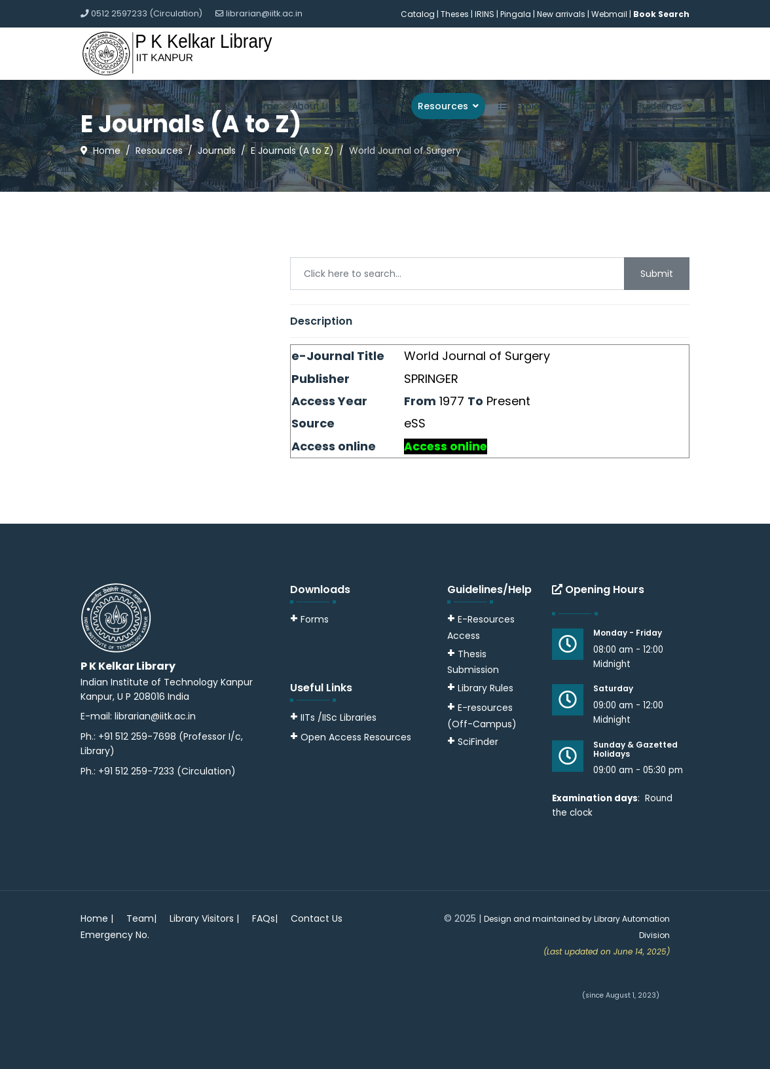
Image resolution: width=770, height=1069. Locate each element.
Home (265, 106)
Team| (141, 918)
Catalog (418, 14)
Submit (656, 273)
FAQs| (265, 918)
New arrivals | (564, 14)
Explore (520, 106)
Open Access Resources (356, 737)
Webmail (609, 14)
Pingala (515, 14)
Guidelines (658, 106)
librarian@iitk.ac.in (264, 13)
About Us (312, 106)
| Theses (453, 14)
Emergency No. (115, 934)
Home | (97, 918)
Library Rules (480, 688)
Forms (309, 619)
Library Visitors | (204, 918)
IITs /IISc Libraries (338, 717)
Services (375, 106)
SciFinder (472, 741)
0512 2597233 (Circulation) (146, 13)
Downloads (597, 106)
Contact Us (316, 918)
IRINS (485, 14)
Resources (443, 106)
